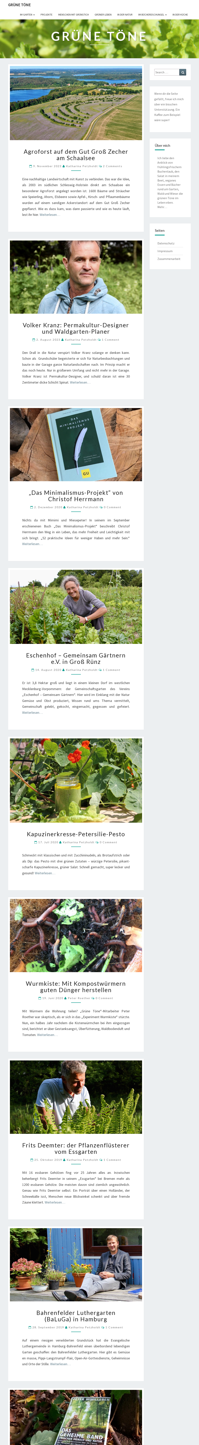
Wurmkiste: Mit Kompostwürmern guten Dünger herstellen (76, 986)
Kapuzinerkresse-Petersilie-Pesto (76, 833)
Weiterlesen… (50, 214)
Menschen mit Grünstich (73, 14)
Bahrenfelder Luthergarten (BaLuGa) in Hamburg (76, 1316)
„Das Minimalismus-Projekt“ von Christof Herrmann (76, 495)
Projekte (46, 14)
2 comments (112, 166)
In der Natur (125, 14)
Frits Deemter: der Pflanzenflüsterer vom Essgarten (76, 1148)
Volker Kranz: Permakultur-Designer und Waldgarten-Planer (76, 328)
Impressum (165, 251)
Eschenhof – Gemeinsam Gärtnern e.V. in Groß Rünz (76, 658)
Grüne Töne (19, 4)
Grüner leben (103, 14)
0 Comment (112, 507)
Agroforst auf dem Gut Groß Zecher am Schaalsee (76, 154)
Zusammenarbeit (169, 259)
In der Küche (180, 14)
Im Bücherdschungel (152, 14)
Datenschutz (166, 243)
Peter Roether (79, 998)
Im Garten (27, 14)
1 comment (111, 339)
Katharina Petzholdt (82, 166)
